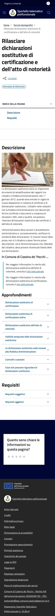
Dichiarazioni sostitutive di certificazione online (18, 315)
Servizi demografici (23, 25)
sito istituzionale (35, 271)
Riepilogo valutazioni (14, 574)
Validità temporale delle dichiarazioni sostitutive (24, 338)
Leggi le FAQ (10, 562)
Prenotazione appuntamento (18, 544)
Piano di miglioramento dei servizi (21, 585)
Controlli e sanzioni (14, 359)
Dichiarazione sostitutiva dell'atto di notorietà (23, 326)
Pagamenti (9, 568)
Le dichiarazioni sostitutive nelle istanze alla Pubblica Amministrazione (25, 349)
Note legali (9, 527)
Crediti (7, 515)
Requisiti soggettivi (15, 394)
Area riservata (11, 509)
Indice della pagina (13, 104)
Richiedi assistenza (13, 550)
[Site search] (49, 13)
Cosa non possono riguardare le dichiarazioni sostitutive (21, 369)
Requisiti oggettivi (14, 402)
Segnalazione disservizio (16, 579)
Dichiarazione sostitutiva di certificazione (19, 304)
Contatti (8, 538)
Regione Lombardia (12, 3)
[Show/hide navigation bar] (4, 13)
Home (6, 25)
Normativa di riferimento (14, 86)
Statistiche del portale (15, 556)
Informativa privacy (13, 521)
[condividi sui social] (9, 78)
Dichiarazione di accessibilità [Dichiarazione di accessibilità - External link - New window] (18, 533)
